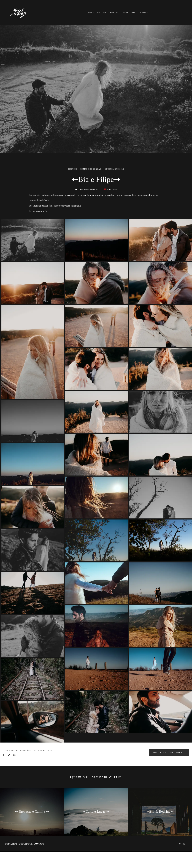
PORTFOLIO (102, 13)
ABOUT (124, 13)
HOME (91, 13)
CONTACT (143, 13)
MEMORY (114, 13)
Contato (39, 844)
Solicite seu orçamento (169, 752)
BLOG (133, 13)
